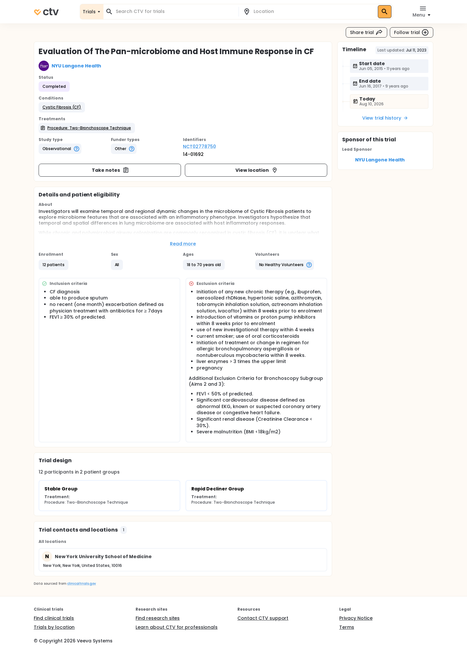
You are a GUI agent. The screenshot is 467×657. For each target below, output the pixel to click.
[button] (62, 107)
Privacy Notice (356, 618)
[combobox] (175, 12)
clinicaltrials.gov (81, 583)
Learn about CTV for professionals (177, 627)
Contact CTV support (262, 618)
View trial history (385, 118)
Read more (183, 244)
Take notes (110, 170)
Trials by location (54, 627)
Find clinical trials (54, 618)
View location (256, 170)
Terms (346, 627)
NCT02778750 (199, 146)
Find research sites (158, 618)
